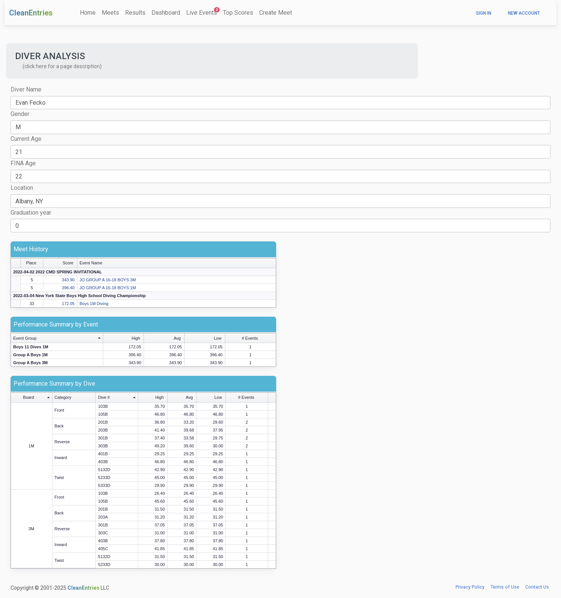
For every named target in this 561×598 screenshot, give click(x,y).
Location (22, 187)
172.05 (68, 303)
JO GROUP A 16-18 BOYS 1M (107, 287)
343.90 (68, 280)
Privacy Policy (470, 587)
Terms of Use (505, 587)
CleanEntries (31, 12)
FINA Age (23, 163)
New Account (524, 13)
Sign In (483, 13)
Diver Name (26, 89)
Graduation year (31, 212)
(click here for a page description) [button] (62, 66)
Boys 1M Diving (93, 303)
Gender (20, 113)
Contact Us (537, 587)
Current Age (26, 138)
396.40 (68, 287)
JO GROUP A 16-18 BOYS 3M (107, 280)
